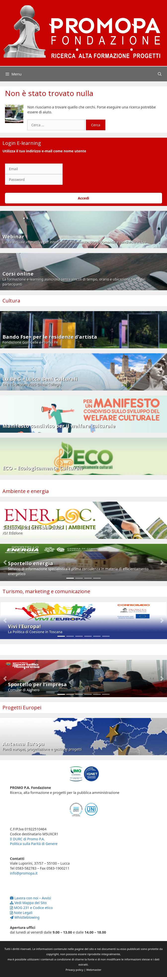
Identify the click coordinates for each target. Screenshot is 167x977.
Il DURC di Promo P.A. (27, 839)
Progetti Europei (21, 707)
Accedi (83, 198)
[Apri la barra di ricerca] (159, 73)
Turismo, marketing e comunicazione (46, 591)
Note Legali (21, 912)
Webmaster (93, 970)
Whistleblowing (25, 917)
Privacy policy (74, 970)
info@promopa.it (24, 873)
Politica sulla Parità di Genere (33, 843)
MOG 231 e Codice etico (31, 907)
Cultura (11, 300)
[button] (5, 562)
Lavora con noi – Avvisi (30, 898)
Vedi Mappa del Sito (28, 902)
